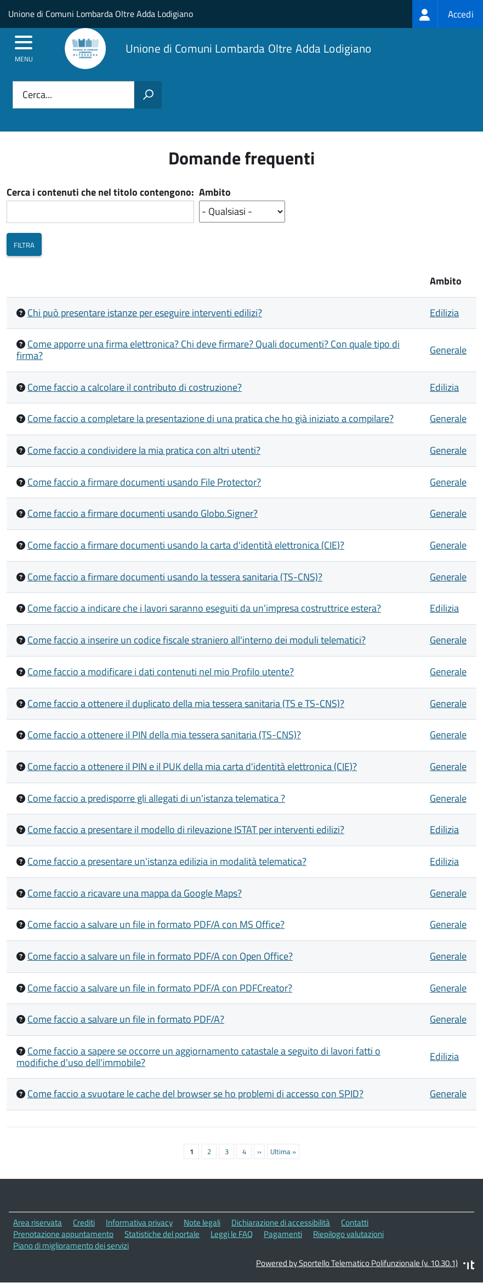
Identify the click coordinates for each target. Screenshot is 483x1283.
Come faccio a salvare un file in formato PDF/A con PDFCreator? (159, 987)
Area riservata (37, 1222)
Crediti (84, 1222)
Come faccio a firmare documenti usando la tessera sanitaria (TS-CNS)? (174, 576)
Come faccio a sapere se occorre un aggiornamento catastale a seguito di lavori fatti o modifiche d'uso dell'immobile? (198, 1056)
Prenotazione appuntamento (63, 1234)
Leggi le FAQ (232, 1234)
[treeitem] (447, 14)
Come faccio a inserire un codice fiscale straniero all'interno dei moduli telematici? (196, 639)
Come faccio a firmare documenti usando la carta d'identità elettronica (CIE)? (185, 545)
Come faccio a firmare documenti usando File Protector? (144, 482)
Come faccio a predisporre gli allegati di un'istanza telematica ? (156, 798)
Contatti (354, 1222)
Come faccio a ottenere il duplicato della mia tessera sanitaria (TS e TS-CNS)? (185, 703)
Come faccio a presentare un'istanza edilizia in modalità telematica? (166, 861)
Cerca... (37, 95)
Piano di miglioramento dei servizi (71, 1245)
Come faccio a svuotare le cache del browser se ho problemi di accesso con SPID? (195, 1093)
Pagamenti (283, 1234)
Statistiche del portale (162, 1234)
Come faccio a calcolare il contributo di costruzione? (134, 387)
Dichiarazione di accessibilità (280, 1222)
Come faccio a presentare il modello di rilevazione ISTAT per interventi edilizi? (185, 829)
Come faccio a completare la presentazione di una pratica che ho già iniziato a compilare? (210, 418)
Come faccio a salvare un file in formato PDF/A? (125, 1019)
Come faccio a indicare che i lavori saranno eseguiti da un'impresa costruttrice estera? (204, 608)
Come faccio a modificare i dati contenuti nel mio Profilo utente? (160, 671)
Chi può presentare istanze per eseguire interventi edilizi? (144, 312)
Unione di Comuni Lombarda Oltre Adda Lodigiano (100, 13)
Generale (448, 350)
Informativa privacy (139, 1222)
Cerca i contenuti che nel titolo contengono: (100, 192)
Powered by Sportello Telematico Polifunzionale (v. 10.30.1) (357, 1263)
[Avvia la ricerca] (148, 95)
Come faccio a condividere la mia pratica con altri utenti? (143, 450)
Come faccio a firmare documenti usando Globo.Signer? (142, 513)
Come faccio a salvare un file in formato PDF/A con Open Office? (160, 956)
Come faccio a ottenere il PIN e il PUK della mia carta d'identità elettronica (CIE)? (192, 766)
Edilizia (444, 312)
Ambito (215, 192)
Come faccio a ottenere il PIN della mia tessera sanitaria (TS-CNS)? (164, 734)
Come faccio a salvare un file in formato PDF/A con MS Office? (156, 924)
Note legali (202, 1222)
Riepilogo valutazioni (348, 1234)
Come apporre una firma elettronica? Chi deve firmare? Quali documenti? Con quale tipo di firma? (208, 350)
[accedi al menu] (24, 46)
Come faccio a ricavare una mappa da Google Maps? (134, 893)
